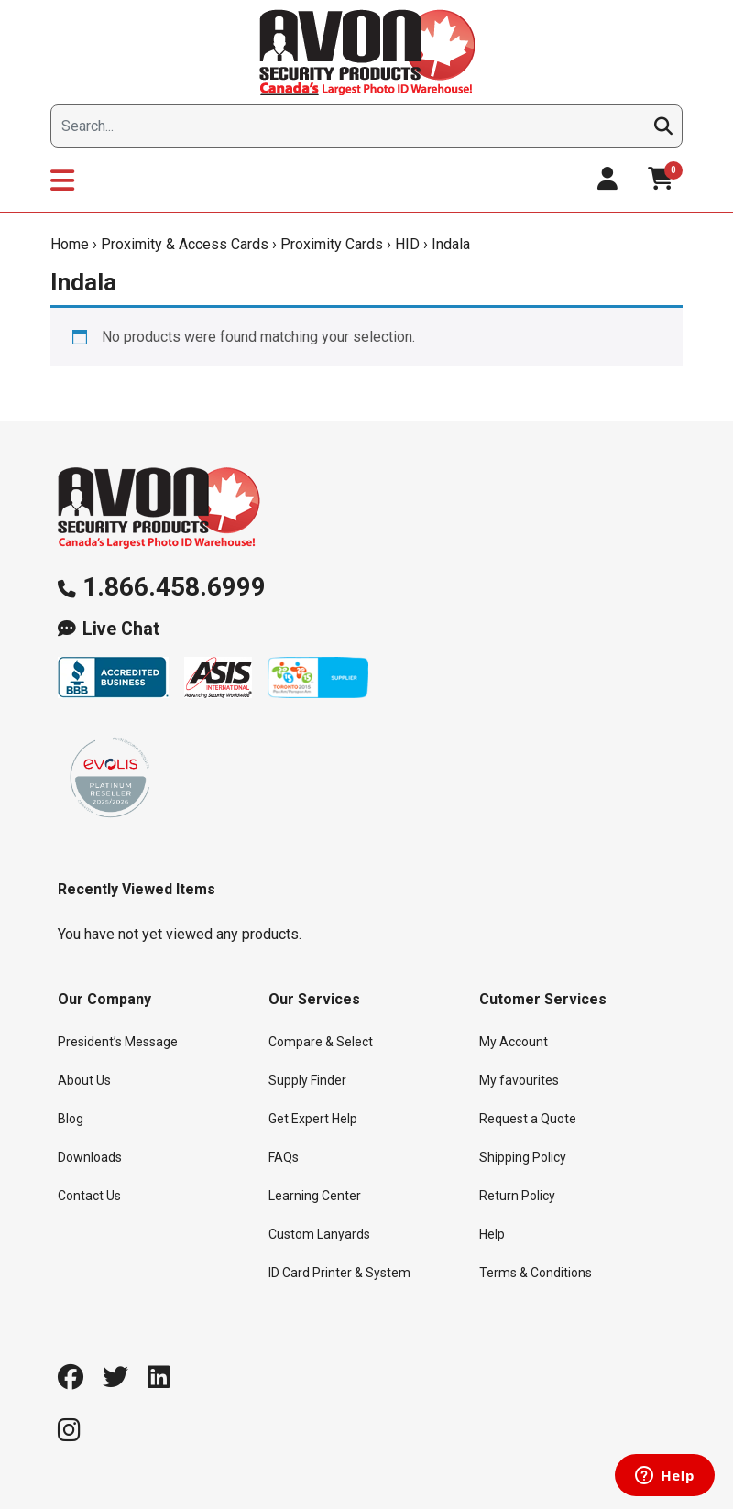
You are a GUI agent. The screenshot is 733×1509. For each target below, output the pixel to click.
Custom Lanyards (319, 1234)
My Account (513, 1041)
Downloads (90, 1157)
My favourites (519, 1080)
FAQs (283, 1157)
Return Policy (517, 1195)
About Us (84, 1080)
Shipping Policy (522, 1157)
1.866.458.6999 (174, 587)
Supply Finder (307, 1080)
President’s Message (118, 1041)
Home (69, 244)
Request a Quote (527, 1118)
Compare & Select (320, 1041)
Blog (70, 1118)
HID (407, 244)
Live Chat (120, 629)
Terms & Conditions (535, 1272)
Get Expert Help (312, 1118)
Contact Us (89, 1195)
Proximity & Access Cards (184, 244)
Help (492, 1234)
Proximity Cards (331, 244)
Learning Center (314, 1195)
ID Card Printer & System (339, 1272)
